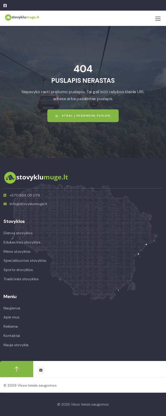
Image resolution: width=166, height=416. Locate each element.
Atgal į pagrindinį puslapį (83, 115)
